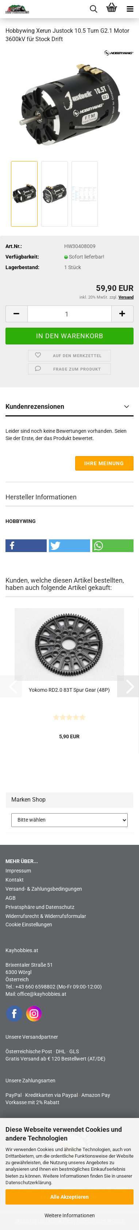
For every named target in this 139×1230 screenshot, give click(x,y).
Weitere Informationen (70, 1215)
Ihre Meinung (104, 463)
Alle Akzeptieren (69, 1197)
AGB (10, 898)
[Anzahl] (69, 313)
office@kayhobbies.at (41, 994)
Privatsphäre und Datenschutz (39, 907)
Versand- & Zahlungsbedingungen (43, 889)
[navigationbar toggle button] (130, 9)
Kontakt (14, 880)
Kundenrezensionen (34, 406)
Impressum (18, 871)
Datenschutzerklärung (28, 1182)
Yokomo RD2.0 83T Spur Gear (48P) (69, 690)
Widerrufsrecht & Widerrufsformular (45, 916)
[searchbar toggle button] (93, 9)
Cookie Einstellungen (28, 924)
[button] (16, 313)
